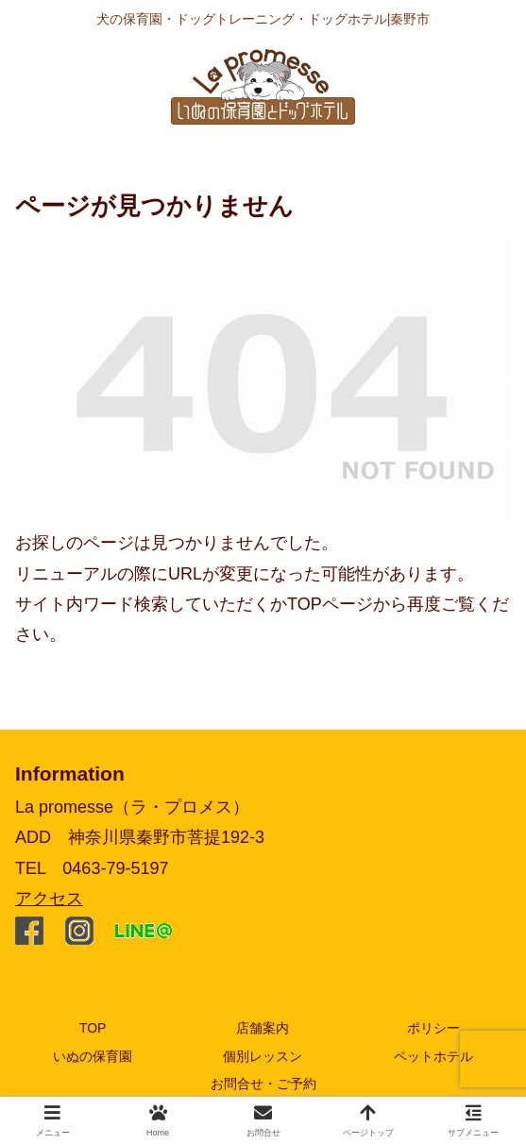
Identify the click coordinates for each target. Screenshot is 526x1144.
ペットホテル (433, 1056)
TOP (93, 1027)
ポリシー (433, 1027)
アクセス (49, 898)
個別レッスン (262, 1056)
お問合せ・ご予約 (263, 1083)
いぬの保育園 (92, 1056)
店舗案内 (262, 1027)
